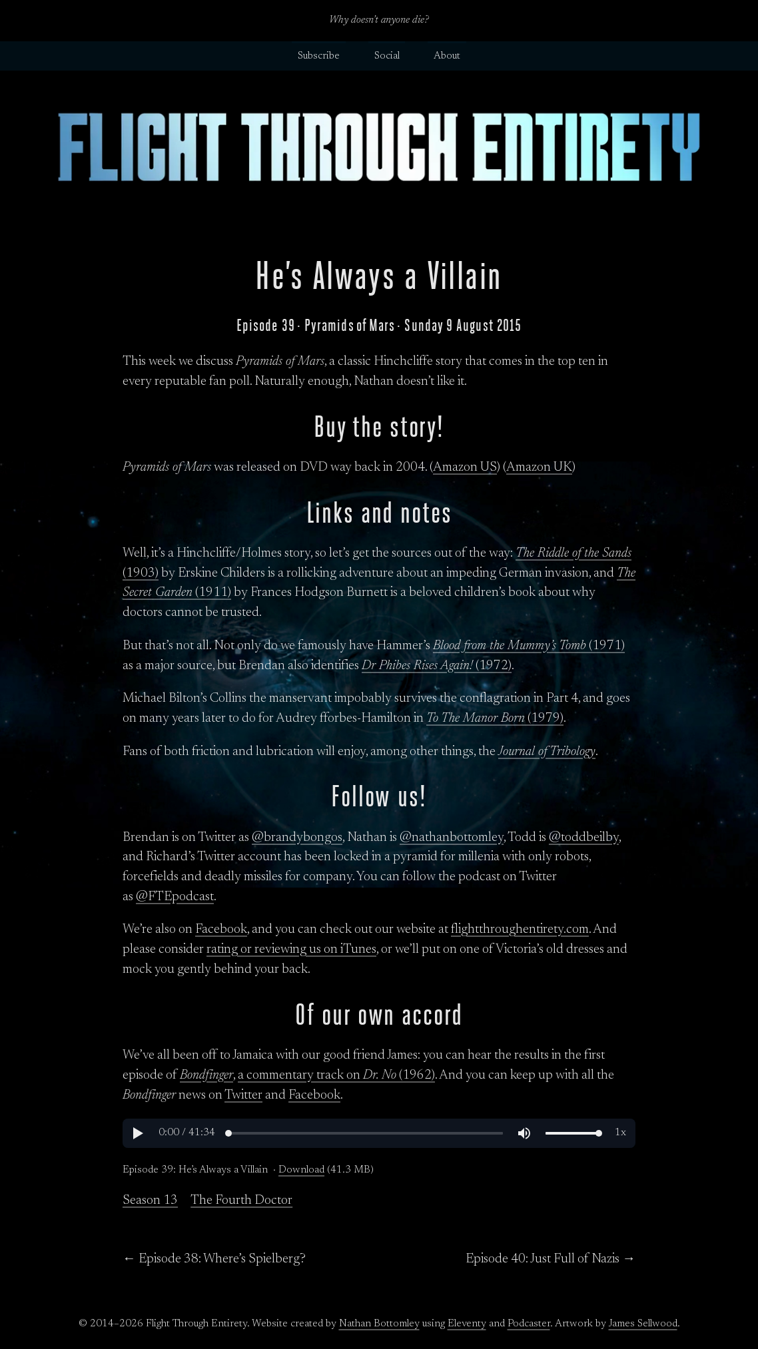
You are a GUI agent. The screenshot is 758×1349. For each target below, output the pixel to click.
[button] (137, 1133)
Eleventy (467, 1324)
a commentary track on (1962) (336, 1075)
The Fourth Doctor (241, 1200)
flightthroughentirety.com (520, 929)
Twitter (243, 1095)
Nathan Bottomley (379, 1324)
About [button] (447, 56)
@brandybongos (297, 837)
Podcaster (529, 1324)
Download (301, 1170)
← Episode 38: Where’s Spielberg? (214, 1259)
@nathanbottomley (452, 837)
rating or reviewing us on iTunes (291, 949)
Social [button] (387, 56)
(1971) (529, 646)
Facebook (221, 929)
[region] (379, 1133)
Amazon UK (539, 467)
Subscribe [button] (319, 56)
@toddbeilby (584, 837)
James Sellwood (643, 1324)
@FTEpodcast (175, 897)
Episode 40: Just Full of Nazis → (550, 1259)
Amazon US (465, 467)
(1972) (437, 666)
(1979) (495, 718)
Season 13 (150, 1200)
